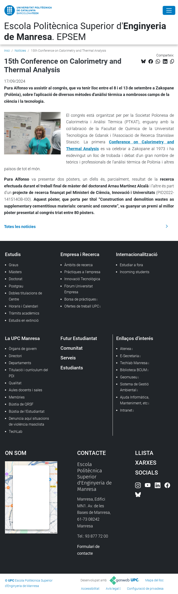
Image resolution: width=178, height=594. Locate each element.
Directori (15, 356)
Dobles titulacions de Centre (25, 296)
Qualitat (15, 383)
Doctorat (15, 279)
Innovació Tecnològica (82, 279)
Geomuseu (128, 377)
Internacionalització (136, 254)
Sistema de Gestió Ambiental (134, 387)
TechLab (15, 431)
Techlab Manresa (134, 363)
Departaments (20, 363)
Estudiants (71, 367)
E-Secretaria (129, 356)
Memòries (17, 397)
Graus (13, 265)
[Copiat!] (172, 61)
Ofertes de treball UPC (81, 306)
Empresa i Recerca (79, 254)
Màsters (15, 272)
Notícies (20, 50)
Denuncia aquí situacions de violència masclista (29, 421)
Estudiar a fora (131, 265)
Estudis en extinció (24, 320)
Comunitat (71, 348)
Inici (7, 50)
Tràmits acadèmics (24, 313)
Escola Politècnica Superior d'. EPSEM (85, 31)
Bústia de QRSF (21, 404)
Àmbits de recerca (78, 265)
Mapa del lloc (154, 580)
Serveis (68, 358)
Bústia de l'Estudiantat (26, 411)
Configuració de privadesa (145, 588)
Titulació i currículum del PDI (28, 373)
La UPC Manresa (22, 338)
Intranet (126, 410)
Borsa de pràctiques (80, 299)
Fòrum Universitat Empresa (78, 289)
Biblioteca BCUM (133, 370)
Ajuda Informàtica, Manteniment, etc (134, 400)
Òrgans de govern (23, 349)
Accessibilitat (90, 588)
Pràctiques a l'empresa (82, 272)
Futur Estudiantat (78, 338)
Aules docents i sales (25, 390)
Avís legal (112, 588)
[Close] (169, 10)
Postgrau (16, 286)
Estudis (13, 254)
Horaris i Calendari (23, 306)
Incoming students (134, 272)
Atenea (125, 349)
